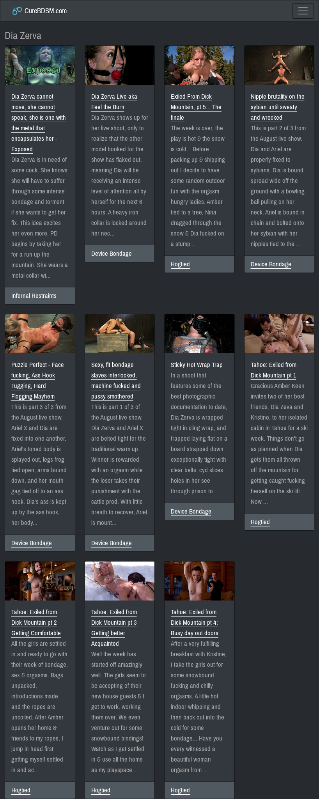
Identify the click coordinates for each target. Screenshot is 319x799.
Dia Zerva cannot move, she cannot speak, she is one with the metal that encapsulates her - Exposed (38, 122)
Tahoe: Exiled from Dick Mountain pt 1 (273, 370)
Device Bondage (111, 254)
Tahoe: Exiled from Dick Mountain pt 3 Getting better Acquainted (114, 628)
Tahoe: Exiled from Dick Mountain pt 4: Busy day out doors (194, 622)
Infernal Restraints (34, 296)
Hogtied (180, 264)
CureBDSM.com (39, 11)
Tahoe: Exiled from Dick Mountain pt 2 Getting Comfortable (36, 622)
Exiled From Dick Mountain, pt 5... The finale (196, 107)
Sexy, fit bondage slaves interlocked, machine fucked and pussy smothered (116, 380)
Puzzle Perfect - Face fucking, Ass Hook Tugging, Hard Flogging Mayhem (37, 380)
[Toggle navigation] (303, 11)
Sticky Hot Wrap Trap (197, 365)
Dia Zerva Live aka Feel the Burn (114, 101)
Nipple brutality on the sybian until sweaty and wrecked (278, 107)
